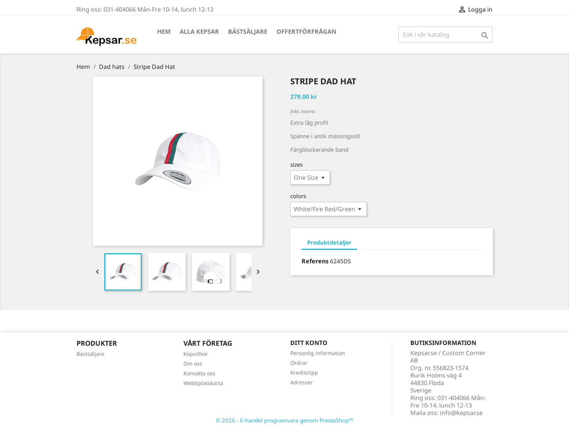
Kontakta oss (199, 373)
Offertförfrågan (306, 31)
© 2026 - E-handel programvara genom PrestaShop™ (284, 420)
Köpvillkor (195, 353)
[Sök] (445, 34)
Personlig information (317, 353)
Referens (315, 261)
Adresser (301, 382)
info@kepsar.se (461, 413)
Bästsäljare (247, 31)
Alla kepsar (199, 31)
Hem (164, 31)
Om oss (192, 363)
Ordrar (299, 362)
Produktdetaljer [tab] (329, 242)
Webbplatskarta (203, 383)
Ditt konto (308, 343)
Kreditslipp (304, 372)
